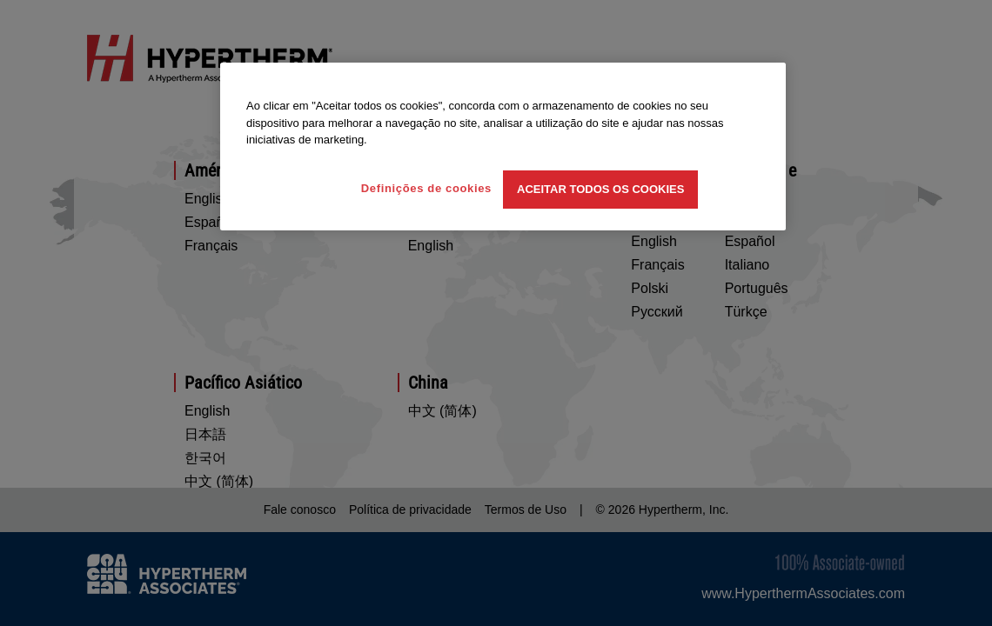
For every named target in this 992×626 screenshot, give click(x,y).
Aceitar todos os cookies (600, 189)
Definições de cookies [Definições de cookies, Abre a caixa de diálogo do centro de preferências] (426, 188)
